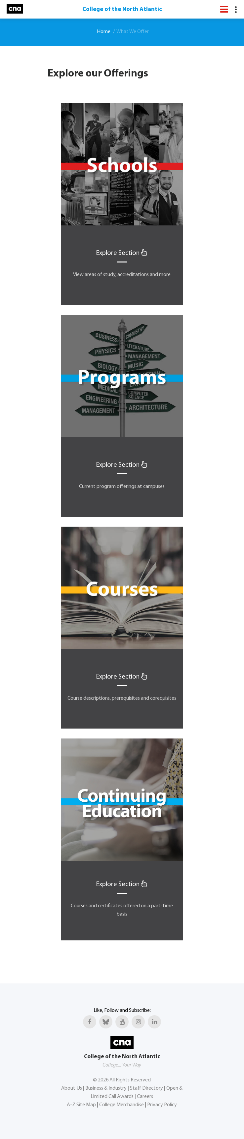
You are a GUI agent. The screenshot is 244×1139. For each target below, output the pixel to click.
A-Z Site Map (81, 1105)
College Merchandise (121, 1105)
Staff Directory (146, 1088)
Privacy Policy (162, 1105)
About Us (71, 1088)
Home (103, 31)
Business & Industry (106, 1088)
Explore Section (121, 253)
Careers (145, 1096)
